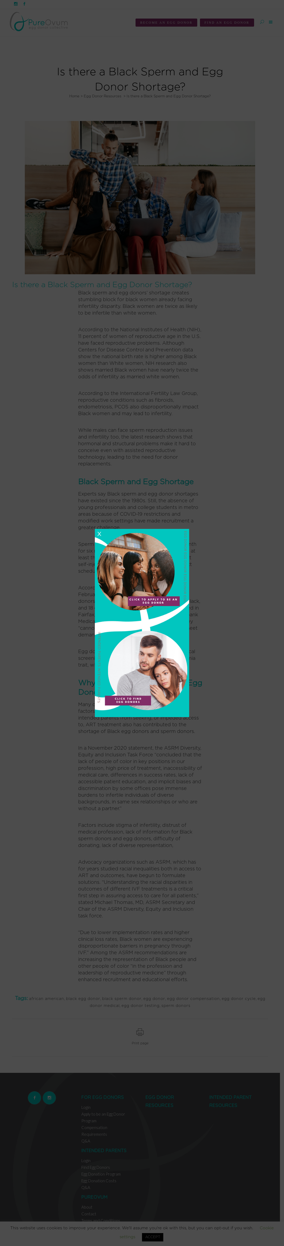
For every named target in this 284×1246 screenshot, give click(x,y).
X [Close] (99, 534)
